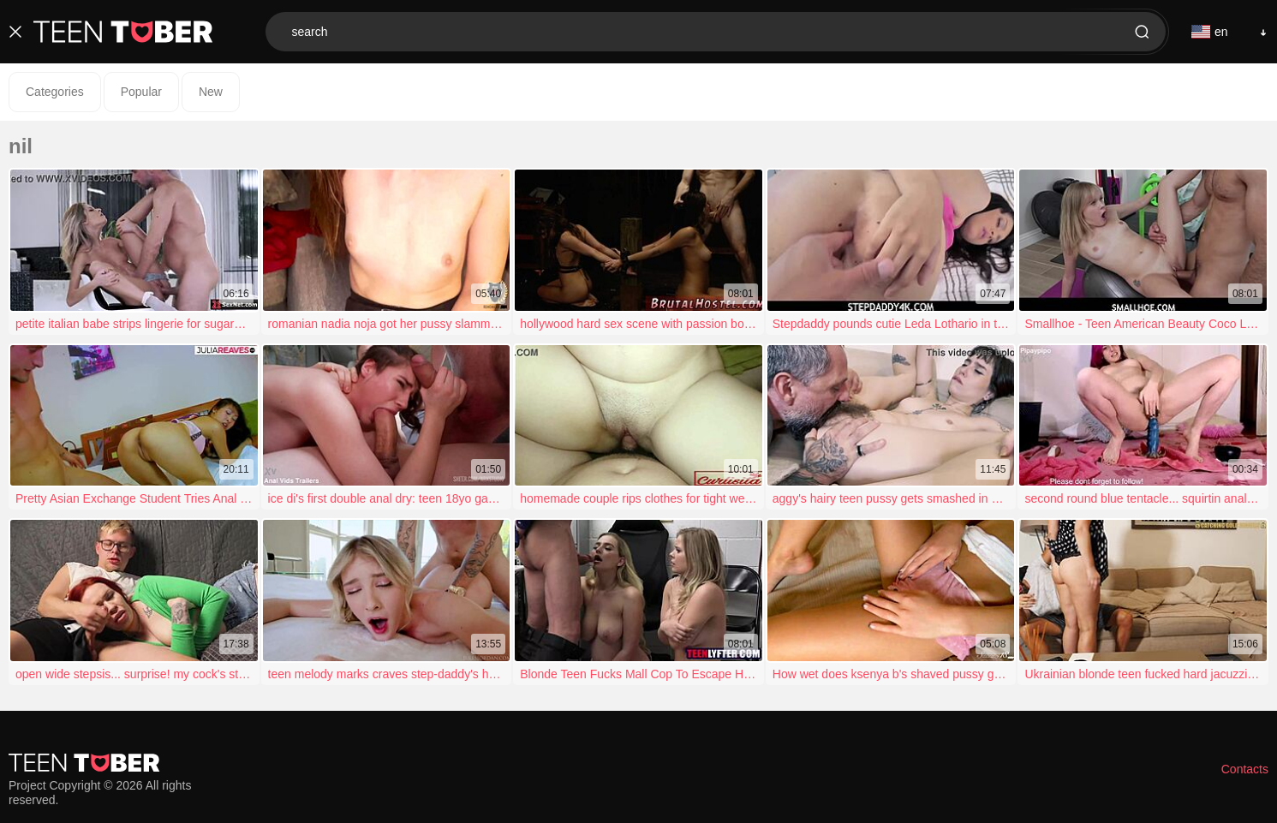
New (211, 91)
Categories (55, 91)
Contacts (1244, 769)
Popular (141, 91)
